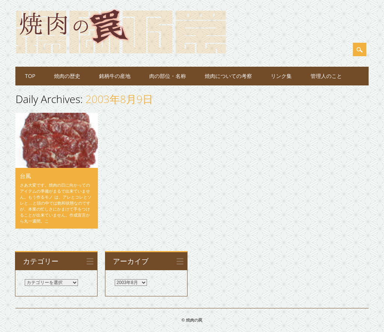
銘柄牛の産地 (114, 75)
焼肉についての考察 (228, 75)
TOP (30, 75)
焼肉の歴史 (67, 75)
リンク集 (281, 75)
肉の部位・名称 (167, 75)
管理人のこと (326, 75)
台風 (25, 175)
